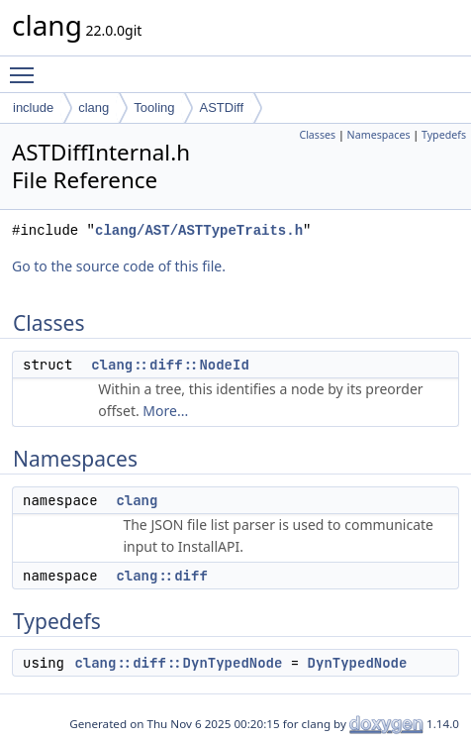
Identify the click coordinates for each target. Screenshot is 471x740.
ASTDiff (221, 107)
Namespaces (379, 135)
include (33, 107)
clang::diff (161, 575)
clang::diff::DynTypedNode (178, 663)
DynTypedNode (358, 663)
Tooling (154, 107)
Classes (317, 135)
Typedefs (444, 135)
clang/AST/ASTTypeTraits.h (199, 230)
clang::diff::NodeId (170, 364)
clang (93, 107)
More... (165, 410)
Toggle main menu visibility (27, 66)
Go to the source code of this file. (119, 266)
